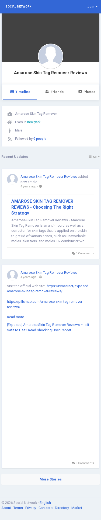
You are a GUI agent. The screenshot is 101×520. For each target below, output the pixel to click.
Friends (54, 92)
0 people (39, 139)
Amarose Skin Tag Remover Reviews (50, 72)
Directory (62, 508)
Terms (18, 508)
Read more (15, 317)
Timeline (20, 92)
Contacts (46, 508)
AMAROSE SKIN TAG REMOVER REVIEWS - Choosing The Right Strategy (42, 207)
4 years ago (28, 186)
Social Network (18, 6)
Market (76, 508)
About (6, 508)
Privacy (31, 508)
